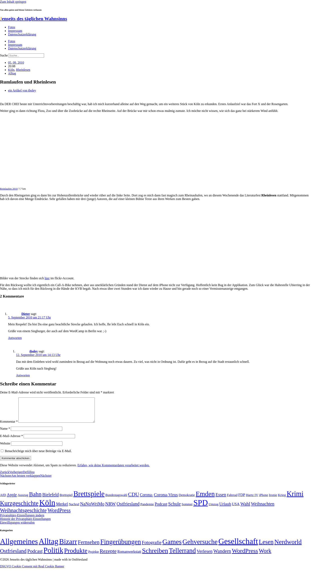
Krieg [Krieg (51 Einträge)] (282, 500)
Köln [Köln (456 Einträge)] (47, 507)
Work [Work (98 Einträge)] (265, 556)
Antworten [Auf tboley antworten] (23, 375)
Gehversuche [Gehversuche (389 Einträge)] (199, 546)
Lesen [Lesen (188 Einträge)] (266, 546)
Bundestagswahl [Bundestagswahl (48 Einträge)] (116, 500)
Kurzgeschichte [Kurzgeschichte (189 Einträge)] (19, 508)
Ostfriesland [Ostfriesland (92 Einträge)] (128, 508)
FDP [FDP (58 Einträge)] (241, 500)
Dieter (25, 314)
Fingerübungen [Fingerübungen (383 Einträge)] (120, 546)
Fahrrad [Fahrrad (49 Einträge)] (232, 500)
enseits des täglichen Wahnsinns (33, 18)
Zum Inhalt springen (13, 1)
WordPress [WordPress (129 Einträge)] (58, 515)
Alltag (12, 73)
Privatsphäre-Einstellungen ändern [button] (22, 520)
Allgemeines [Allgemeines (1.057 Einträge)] (19, 546)
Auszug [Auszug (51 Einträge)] (23, 500)
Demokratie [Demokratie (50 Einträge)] (187, 500)
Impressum (15, 30)
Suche (4, 55)
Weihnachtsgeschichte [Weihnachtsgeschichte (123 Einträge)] (23, 515)
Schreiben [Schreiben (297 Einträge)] (155, 555)
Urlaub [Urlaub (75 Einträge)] (225, 508)
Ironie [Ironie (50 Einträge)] (273, 500)
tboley (33, 351)
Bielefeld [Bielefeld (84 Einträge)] (50, 499)
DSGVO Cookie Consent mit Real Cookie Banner (32, 571)
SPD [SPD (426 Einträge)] (200, 507)
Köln (11, 69)
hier (47, 278)
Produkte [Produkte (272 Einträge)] (76, 555)
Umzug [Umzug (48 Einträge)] (213, 509)
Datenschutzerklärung (22, 34)
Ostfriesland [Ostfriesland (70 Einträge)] (13, 556)
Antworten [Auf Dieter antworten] (15, 338)
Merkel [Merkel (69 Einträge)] (62, 509)
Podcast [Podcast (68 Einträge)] (161, 509)
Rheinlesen (23, 69)
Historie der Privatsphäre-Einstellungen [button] (25, 523)
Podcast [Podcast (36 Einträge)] (34, 556)
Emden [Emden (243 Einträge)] (205, 498)
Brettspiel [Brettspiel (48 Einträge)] (66, 500)
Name (5, 433)
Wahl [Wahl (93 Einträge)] (245, 508)
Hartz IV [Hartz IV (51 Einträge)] (252, 500)
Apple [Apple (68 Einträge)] (12, 499)
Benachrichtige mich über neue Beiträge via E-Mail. (38, 455)
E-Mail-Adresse (11, 440)
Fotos (11, 27)
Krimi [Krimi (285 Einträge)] (295, 499)
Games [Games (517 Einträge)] (172, 546)
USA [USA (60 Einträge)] (236, 509)
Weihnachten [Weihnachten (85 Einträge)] (262, 508)
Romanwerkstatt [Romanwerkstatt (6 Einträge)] (129, 556)
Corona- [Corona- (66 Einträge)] (146, 499)
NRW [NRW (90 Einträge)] (110, 508)
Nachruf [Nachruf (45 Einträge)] (74, 509)
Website (5, 448)
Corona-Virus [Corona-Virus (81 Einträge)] (166, 499)
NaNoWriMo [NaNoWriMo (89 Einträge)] (92, 508)
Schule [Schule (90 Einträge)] (174, 508)
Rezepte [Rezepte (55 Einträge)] (108, 556)
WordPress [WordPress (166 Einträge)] (245, 555)
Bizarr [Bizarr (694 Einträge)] (68, 546)
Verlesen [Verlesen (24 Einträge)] (204, 556)
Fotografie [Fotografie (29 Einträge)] (152, 547)
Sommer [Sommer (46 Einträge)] (187, 509)
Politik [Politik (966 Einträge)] (53, 555)
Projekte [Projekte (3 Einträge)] (93, 556)
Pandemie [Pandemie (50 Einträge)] (147, 509)
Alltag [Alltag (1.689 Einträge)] (48, 546)
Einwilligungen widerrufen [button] (17, 527)
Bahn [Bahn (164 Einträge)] (35, 499)
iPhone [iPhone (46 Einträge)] (263, 500)
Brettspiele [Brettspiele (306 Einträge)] (89, 499)
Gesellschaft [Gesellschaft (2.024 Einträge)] (238, 546)
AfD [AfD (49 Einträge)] (3, 500)
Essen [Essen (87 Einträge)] (220, 499)
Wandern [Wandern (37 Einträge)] (222, 556)
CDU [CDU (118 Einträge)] (133, 499)
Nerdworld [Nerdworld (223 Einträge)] (288, 546)
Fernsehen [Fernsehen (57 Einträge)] (89, 547)
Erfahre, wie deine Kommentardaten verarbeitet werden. (113, 470)
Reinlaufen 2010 (9, 188)
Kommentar (9, 426)
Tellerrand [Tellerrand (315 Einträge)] (182, 555)
